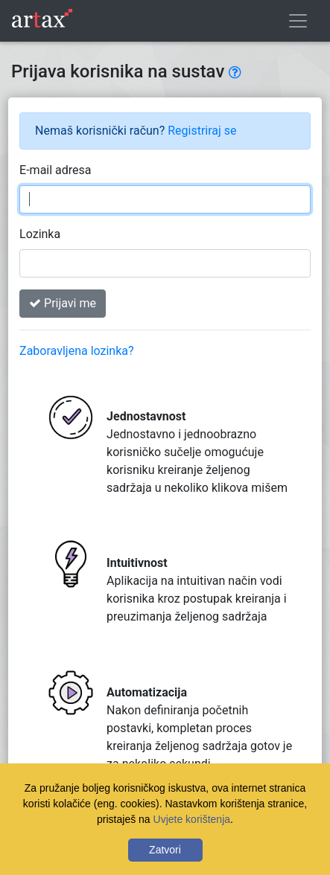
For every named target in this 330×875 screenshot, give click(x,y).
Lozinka (39, 234)
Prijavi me (62, 303)
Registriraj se (202, 131)
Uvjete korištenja (192, 819)
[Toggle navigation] (298, 21)
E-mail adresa (55, 170)
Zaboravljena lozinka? (76, 351)
